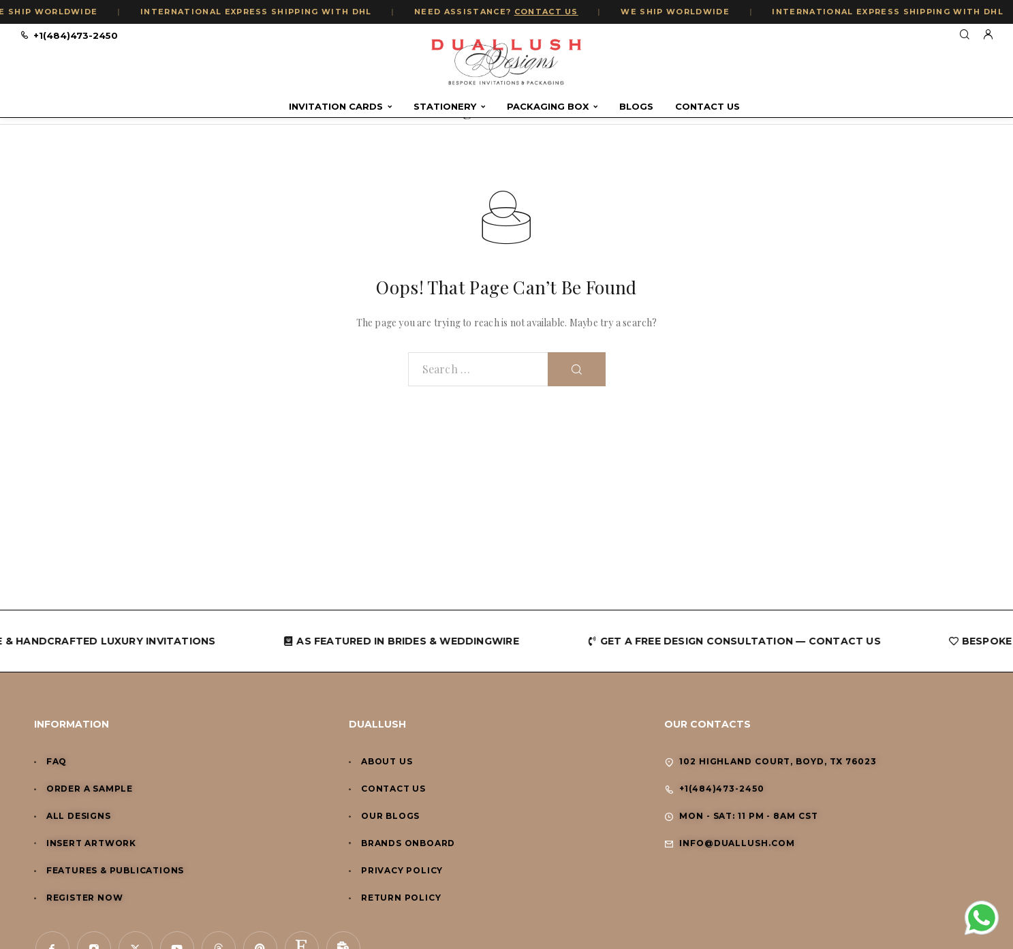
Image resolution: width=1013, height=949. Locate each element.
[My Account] (987, 35)
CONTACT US (549, 11)
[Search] (964, 35)
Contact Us (707, 107)
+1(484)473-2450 (75, 35)
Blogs (636, 107)
